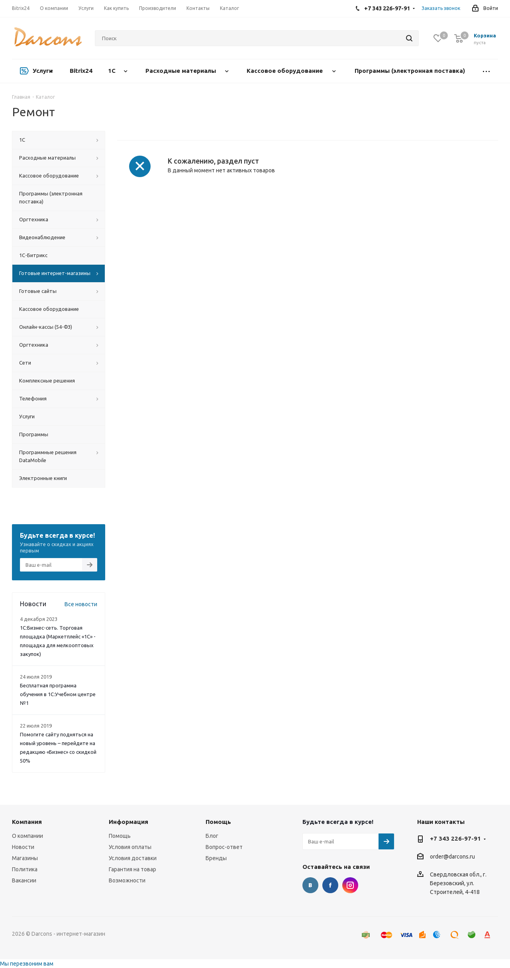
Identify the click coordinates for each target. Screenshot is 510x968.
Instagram (350, 885)
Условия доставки (133, 858)
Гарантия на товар (132, 869)
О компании (27, 836)
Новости (23, 847)
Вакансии (24, 880)
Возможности (127, 880)
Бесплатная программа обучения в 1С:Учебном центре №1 (58, 694)
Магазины (25, 858)
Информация (128, 821)
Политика (24, 869)
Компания (27, 821)
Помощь (120, 836)
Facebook (330, 885)
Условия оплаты (130, 847)
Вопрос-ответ (224, 847)
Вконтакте (310, 885)
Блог (212, 836)
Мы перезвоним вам (26, 963)
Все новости (81, 604)
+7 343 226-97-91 (455, 838)
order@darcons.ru (452, 857)
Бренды (216, 858)
